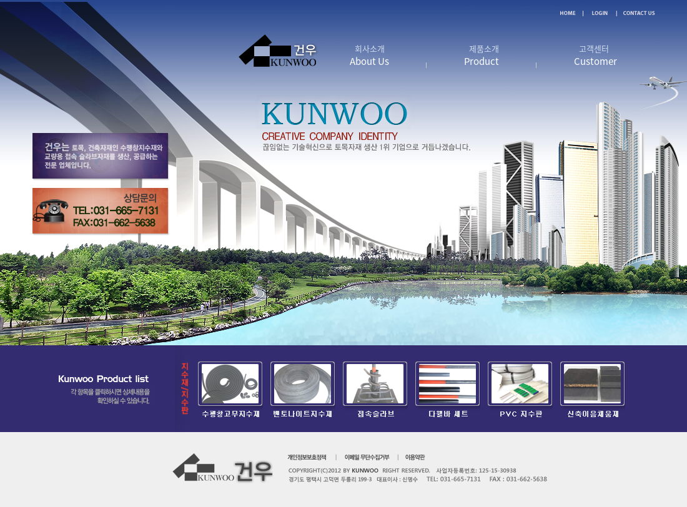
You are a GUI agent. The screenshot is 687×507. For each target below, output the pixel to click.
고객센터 (595, 55)
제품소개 (481, 55)
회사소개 (369, 55)
